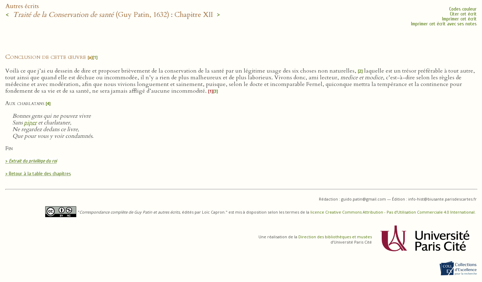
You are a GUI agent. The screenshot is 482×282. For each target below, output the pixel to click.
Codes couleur (463, 9)
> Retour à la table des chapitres (38, 174)
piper (30, 123)
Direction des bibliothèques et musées (335, 236)
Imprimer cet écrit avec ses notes (444, 24)
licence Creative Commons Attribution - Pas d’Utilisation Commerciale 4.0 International (392, 212)
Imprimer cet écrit (459, 19)
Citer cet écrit (463, 14)
